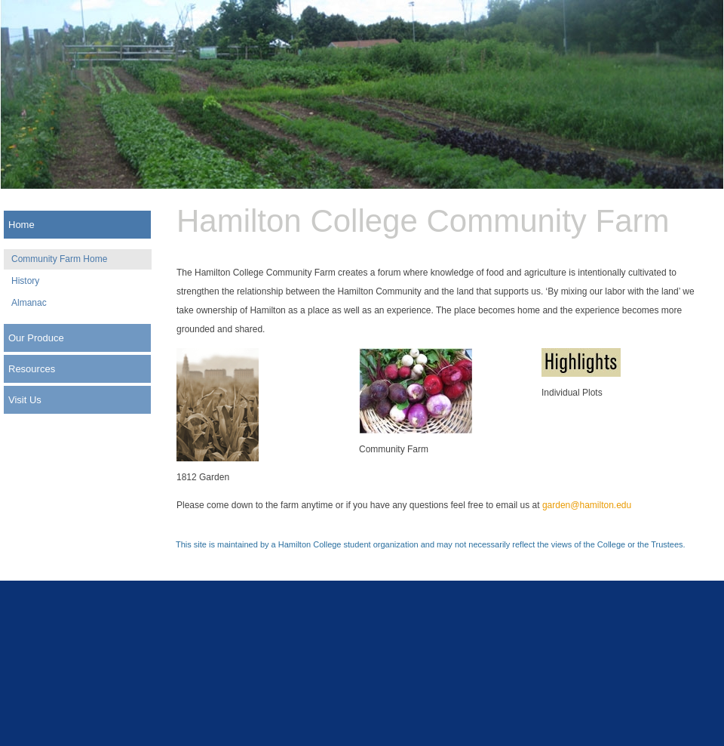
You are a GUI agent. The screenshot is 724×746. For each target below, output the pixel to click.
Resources (31, 369)
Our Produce (36, 338)
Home (21, 224)
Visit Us (24, 399)
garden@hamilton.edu (586, 505)
